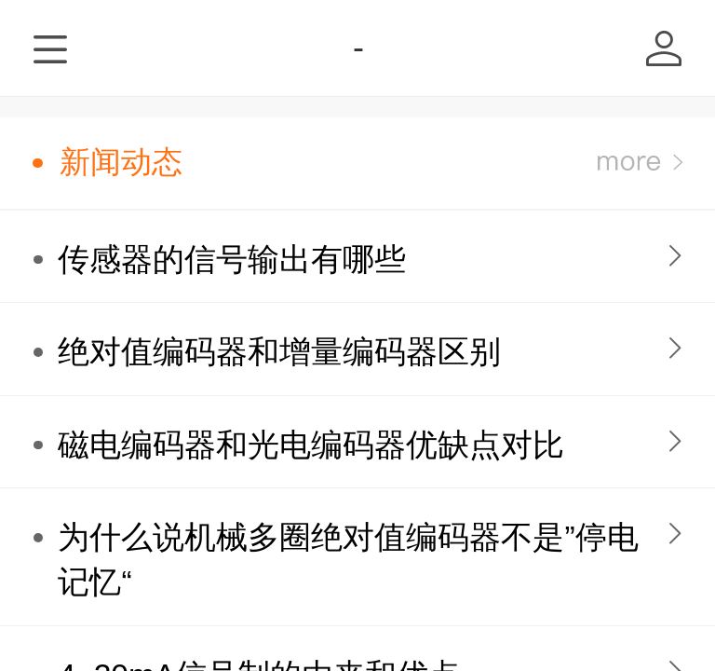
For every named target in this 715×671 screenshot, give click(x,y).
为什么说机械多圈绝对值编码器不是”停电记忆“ (348, 559)
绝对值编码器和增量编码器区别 (279, 352)
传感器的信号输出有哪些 (232, 259)
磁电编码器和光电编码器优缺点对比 (311, 445)
